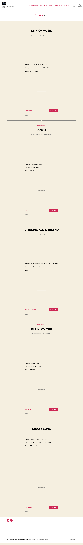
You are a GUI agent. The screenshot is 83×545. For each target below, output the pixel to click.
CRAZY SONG (41, 431)
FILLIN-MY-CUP (28, 411)
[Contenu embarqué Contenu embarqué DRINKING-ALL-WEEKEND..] (41, 292)
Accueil (34, 4)
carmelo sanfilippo (37, 36)
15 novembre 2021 (49, 36)
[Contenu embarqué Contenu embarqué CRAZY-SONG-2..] (41, 490)
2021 (27, 117)
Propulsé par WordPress (43, 541)
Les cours (46, 4)
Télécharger (53, 112)
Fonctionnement (63, 4)
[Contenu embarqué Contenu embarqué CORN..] (41, 192)
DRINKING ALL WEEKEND (41, 231)
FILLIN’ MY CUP (41, 331)
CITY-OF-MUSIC (29, 112)
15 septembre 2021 (48, 435)
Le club (40, 4)
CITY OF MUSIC (41, 32)
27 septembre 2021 (48, 335)
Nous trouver (57, 6)
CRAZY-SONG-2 (29, 509)
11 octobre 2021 (48, 236)
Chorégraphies (55, 4)
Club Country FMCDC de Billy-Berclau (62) (21, 541)
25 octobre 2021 (48, 136)
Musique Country (48, 6)
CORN (41, 132)
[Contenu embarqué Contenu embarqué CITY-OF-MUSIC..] (41, 93)
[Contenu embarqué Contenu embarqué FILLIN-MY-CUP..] (41, 391)
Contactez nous (65, 6)
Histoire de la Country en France (35, 6)
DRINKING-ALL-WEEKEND (31, 311)
